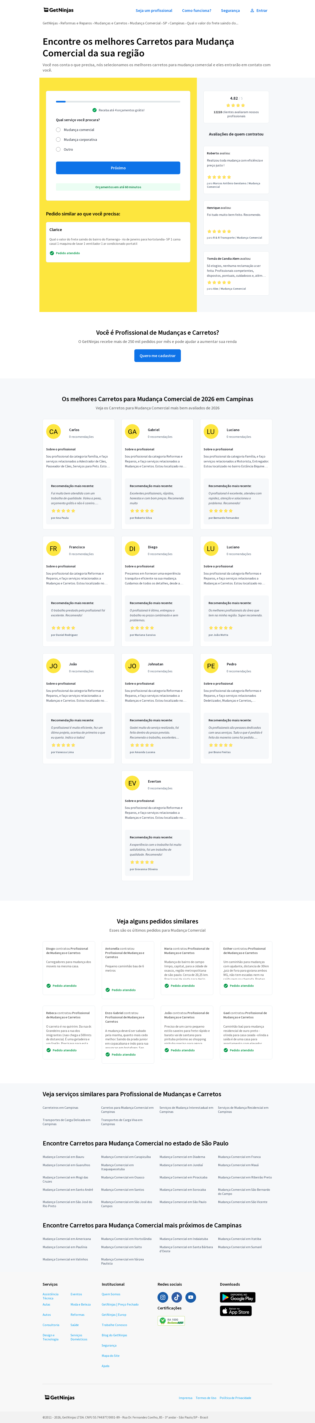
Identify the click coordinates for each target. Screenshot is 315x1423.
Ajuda (105, 1366)
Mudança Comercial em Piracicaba (183, 1177)
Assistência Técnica (50, 1296)
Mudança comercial (79, 129)
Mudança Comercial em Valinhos (65, 1259)
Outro (68, 149)
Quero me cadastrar (158, 355)
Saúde (75, 1325)
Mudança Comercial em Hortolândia (126, 1239)
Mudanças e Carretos (110, 23)
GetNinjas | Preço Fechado (120, 1304)
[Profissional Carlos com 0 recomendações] (79, 474)
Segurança (230, 10)
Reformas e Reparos (76, 23)
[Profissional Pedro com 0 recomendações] (236, 708)
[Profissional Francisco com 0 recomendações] (79, 591)
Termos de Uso (206, 1398)
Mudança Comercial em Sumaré (240, 1247)
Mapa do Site (111, 1356)
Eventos (76, 1294)
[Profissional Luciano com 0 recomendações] (236, 474)
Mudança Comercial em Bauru (63, 1157)
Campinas (177, 23)
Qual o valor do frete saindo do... (212, 23)
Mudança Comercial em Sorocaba (183, 1189)
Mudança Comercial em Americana (67, 1239)
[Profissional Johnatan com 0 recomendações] (157, 708)
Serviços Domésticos (79, 1337)
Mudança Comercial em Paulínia (65, 1247)
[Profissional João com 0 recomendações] (79, 708)
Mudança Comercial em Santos (122, 1189)
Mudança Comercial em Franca (239, 1157)
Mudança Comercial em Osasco (122, 1177)
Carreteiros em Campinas (60, 1107)
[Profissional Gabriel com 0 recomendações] (157, 474)
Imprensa (185, 1398)
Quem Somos (111, 1294)
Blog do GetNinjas (114, 1335)
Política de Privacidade (235, 1398)
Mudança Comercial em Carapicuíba (126, 1157)
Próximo (118, 168)
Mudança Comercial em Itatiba (239, 1239)
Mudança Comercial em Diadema (182, 1157)
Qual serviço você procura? (78, 119)
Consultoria (51, 1325)
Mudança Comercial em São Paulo (183, 1202)
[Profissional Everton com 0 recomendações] (157, 826)
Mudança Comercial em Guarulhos (66, 1165)
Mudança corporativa (80, 139)
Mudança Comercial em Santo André (68, 1189)
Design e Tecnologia (50, 1337)
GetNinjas (50, 23)
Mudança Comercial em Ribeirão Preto (245, 1177)
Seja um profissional (154, 10)
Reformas (77, 1315)
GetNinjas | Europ (114, 1315)
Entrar (258, 10)
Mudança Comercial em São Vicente (242, 1202)
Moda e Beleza (81, 1304)
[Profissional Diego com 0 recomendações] (157, 591)
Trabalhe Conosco (114, 1325)
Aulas (46, 1304)
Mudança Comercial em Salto (121, 1247)
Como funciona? (196, 10)
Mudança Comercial (145, 23)
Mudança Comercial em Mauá (238, 1165)
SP (165, 23)
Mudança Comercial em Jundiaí (181, 1165)
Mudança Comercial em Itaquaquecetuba (117, 1167)
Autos (47, 1315)
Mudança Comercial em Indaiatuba (184, 1239)
